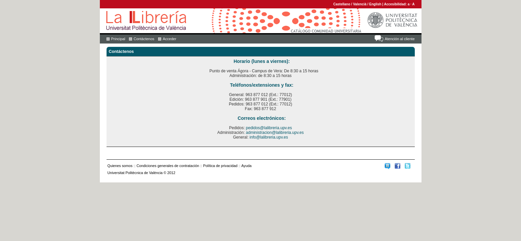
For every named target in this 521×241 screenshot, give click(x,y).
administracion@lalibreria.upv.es (275, 132)
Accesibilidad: (396, 4)
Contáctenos (144, 39)
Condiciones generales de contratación (168, 166)
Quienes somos (120, 166)
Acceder (169, 39)
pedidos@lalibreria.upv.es (269, 128)
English (375, 4)
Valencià (360, 4)
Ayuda (246, 166)
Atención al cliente (399, 39)
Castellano (341, 4)
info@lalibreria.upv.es (269, 137)
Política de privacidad (220, 166)
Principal (118, 39)
